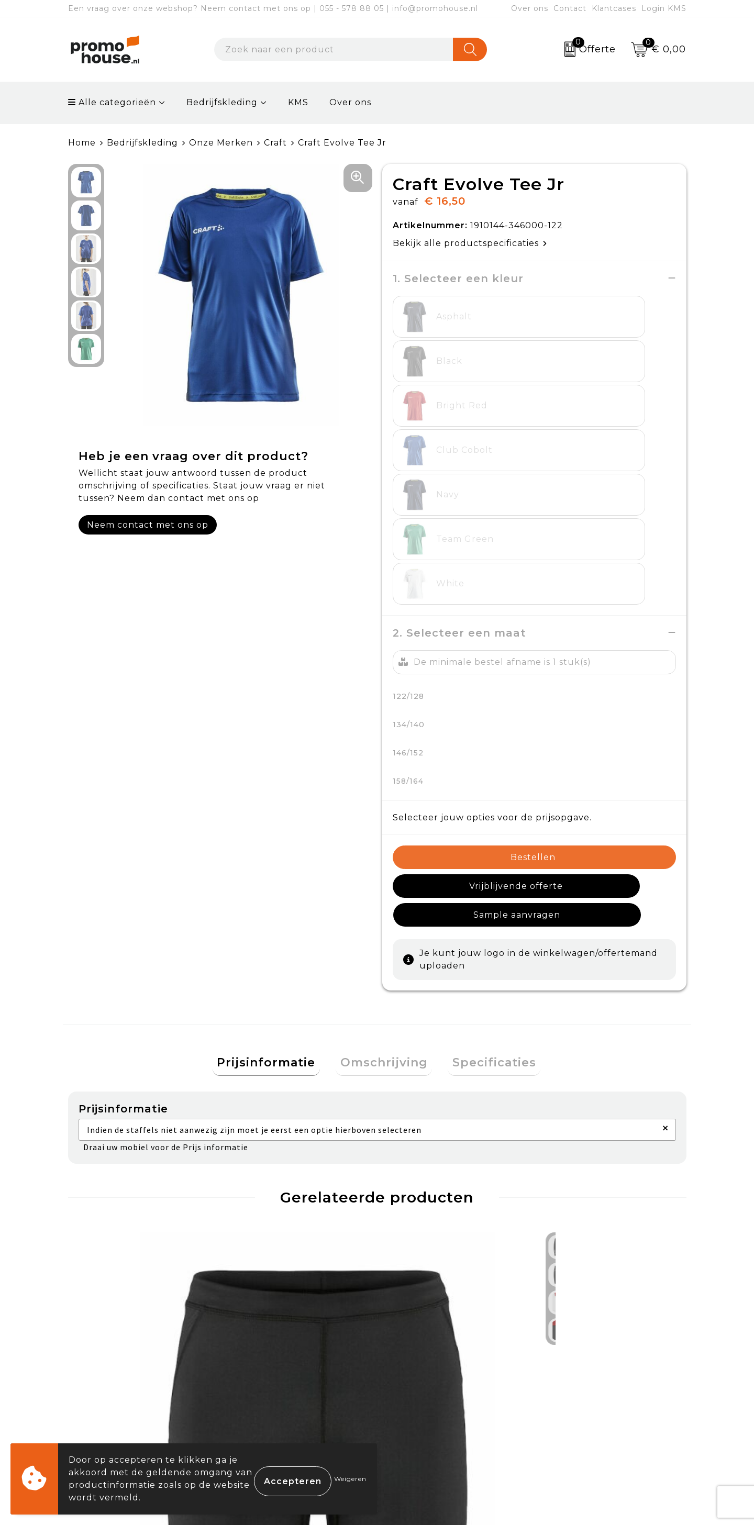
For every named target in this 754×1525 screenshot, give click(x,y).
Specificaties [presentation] (485, 857)
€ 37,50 (578, 1214)
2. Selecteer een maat (459, 454)
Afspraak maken (274, 1381)
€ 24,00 (116, 1214)
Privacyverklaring (584, 1381)
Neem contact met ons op (147, 524)
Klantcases (614, 8)
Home (82, 143)
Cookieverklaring (583, 1357)
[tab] (275, 857)
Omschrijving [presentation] (384, 857)
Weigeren (350, 1479)
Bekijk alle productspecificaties (470, 243)
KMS (298, 102)
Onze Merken (221, 143)
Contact (569, 8)
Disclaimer (567, 1405)
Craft (275, 143)
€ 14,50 (407, 1221)
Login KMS (663, 8)
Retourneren (421, 1381)
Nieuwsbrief (265, 1357)
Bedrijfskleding (222, 102)
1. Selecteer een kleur (458, 278)
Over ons (529, 8)
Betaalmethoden (430, 1357)
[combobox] (333, 49)
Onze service (420, 1405)
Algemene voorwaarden (599, 1332)
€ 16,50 (252, 1221)
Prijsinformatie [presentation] (275, 857)
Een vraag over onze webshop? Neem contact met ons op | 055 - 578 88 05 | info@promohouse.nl (273, 8)
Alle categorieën (112, 102)
